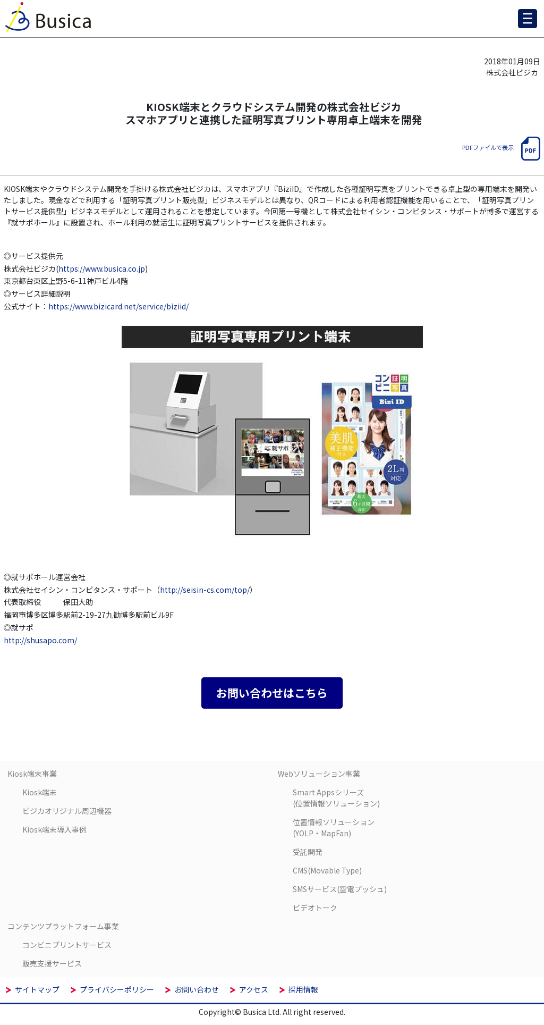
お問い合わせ (196, 989)
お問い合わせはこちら (272, 693)
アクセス (253, 989)
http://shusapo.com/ (40, 640)
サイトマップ (37, 989)
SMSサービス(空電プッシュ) (340, 889)
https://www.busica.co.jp (101, 268)
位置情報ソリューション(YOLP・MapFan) (334, 827)
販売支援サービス (52, 963)
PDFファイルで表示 (501, 147)
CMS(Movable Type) (327, 870)
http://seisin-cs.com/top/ (205, 589)
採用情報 (303, 989)
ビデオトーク (315, 907)
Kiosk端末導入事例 (54, 829)
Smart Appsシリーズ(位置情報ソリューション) (336, 798)
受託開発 (307, 851)
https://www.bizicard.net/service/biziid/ (118, 306)
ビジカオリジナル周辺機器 (67, 810)
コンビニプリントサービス (67, 944)
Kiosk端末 (39, 792)
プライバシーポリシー (117, 989)
